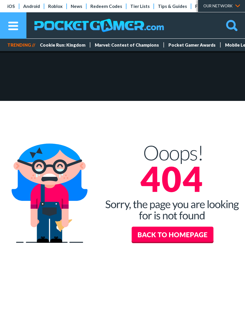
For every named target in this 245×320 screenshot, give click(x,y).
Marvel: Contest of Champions (127, 45)
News (76, 6)
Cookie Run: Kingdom (62, 45)
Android (31, 6)
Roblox (55, 6)
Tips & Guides (172, 6)
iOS (11, 6)
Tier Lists (140, 6)
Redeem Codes (106, 6)
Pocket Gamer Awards (192, 45)
